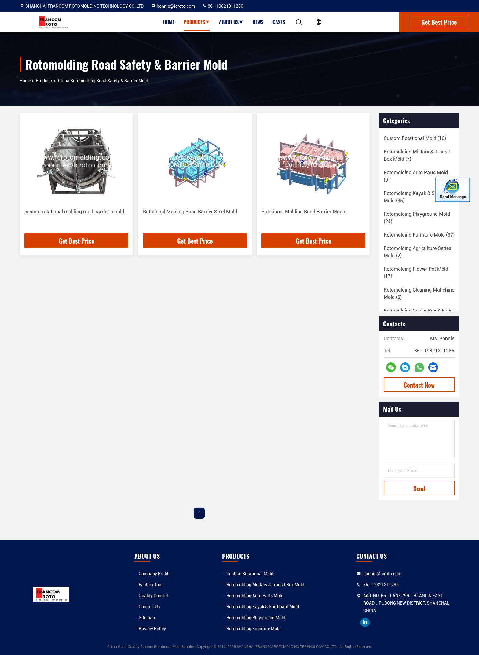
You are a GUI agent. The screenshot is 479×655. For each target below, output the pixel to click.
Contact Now (419, 384)
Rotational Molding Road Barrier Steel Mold (190, 212)
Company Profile (154, 573)
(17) (416, 272)
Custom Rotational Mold (249, 573)
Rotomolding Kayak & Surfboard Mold (262, 606)
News (258, 22)
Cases (278, 22)
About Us (231, 22)
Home (168, 22)
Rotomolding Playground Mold (255, 617)
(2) (417, 252)
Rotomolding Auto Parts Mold (254, 595)
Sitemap (147, 617)
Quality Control (153, 595)
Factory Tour (151, 584)
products (44, 80)
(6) (419, 293)
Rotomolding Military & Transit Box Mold (265, 584)
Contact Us (149, 606)
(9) (416, 176)
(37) (419, 235)
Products (197, 22)
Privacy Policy (152, 628)
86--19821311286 (222, 6)
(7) (417, 155)
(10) (415, 138)
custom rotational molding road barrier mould (74, 212)
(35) (419, 197)
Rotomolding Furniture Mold (253, 628)
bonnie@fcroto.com (173, 6)
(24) (417, 217)
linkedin (365, 622)
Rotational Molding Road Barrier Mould (303, 212)
